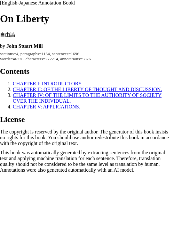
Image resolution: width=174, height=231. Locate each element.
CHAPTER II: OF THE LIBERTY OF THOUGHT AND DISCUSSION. (87, 89)
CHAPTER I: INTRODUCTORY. (48, 83)
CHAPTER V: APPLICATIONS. (46, 106)
